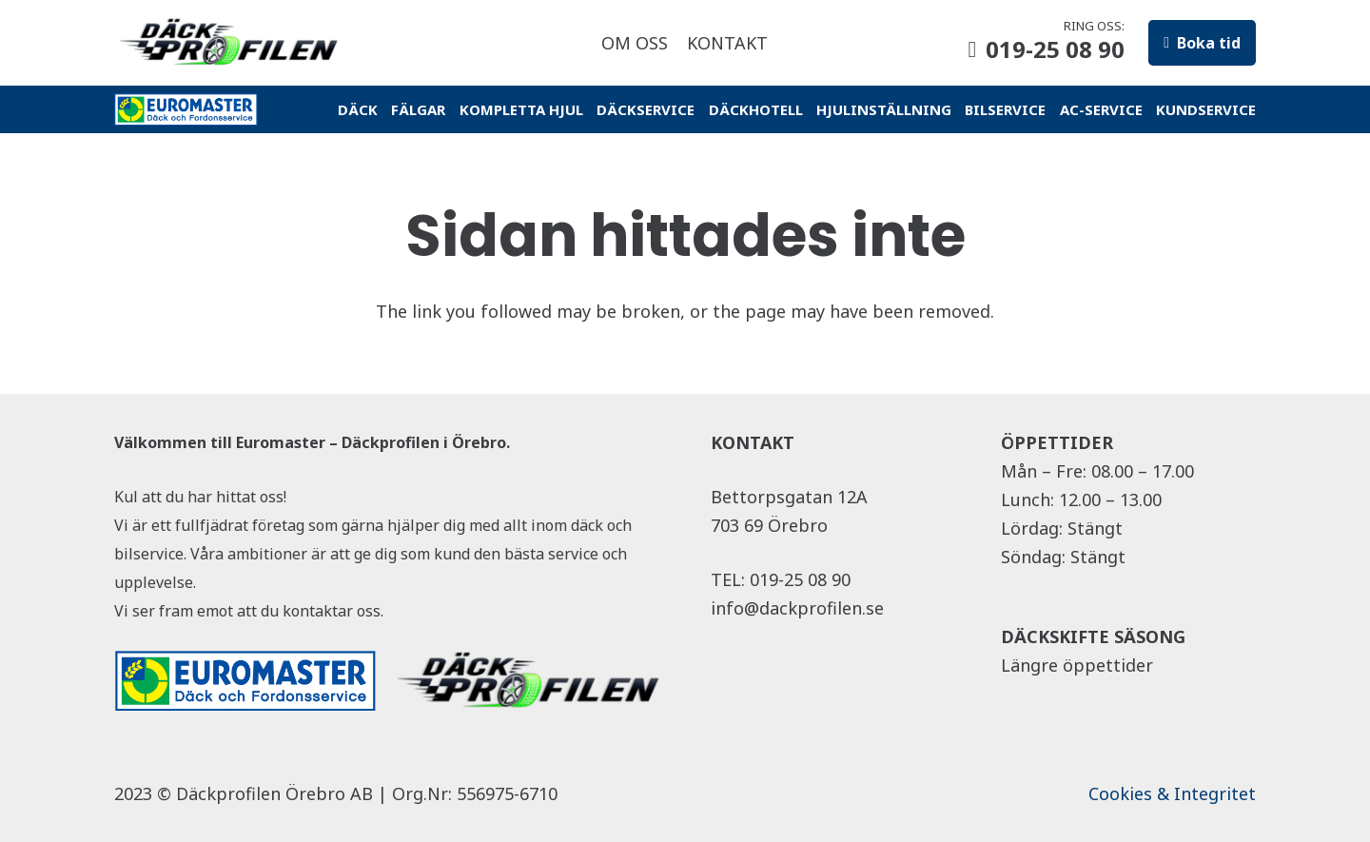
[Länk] (230, 43)
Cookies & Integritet (1172, 793)
